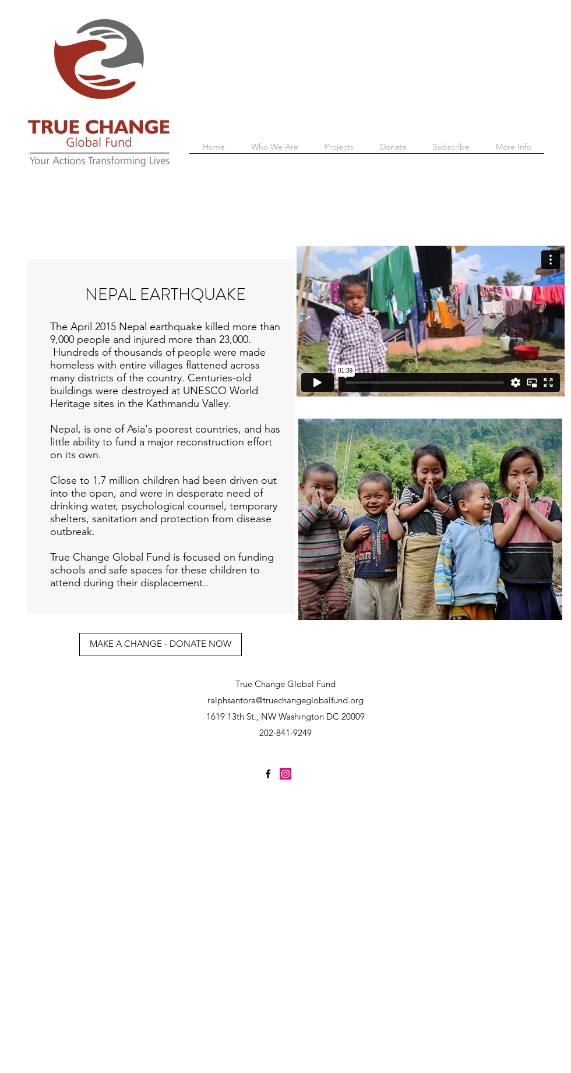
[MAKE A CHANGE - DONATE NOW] (160, 644)
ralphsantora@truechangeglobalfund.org (285, 700)
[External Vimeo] (431, 321)
